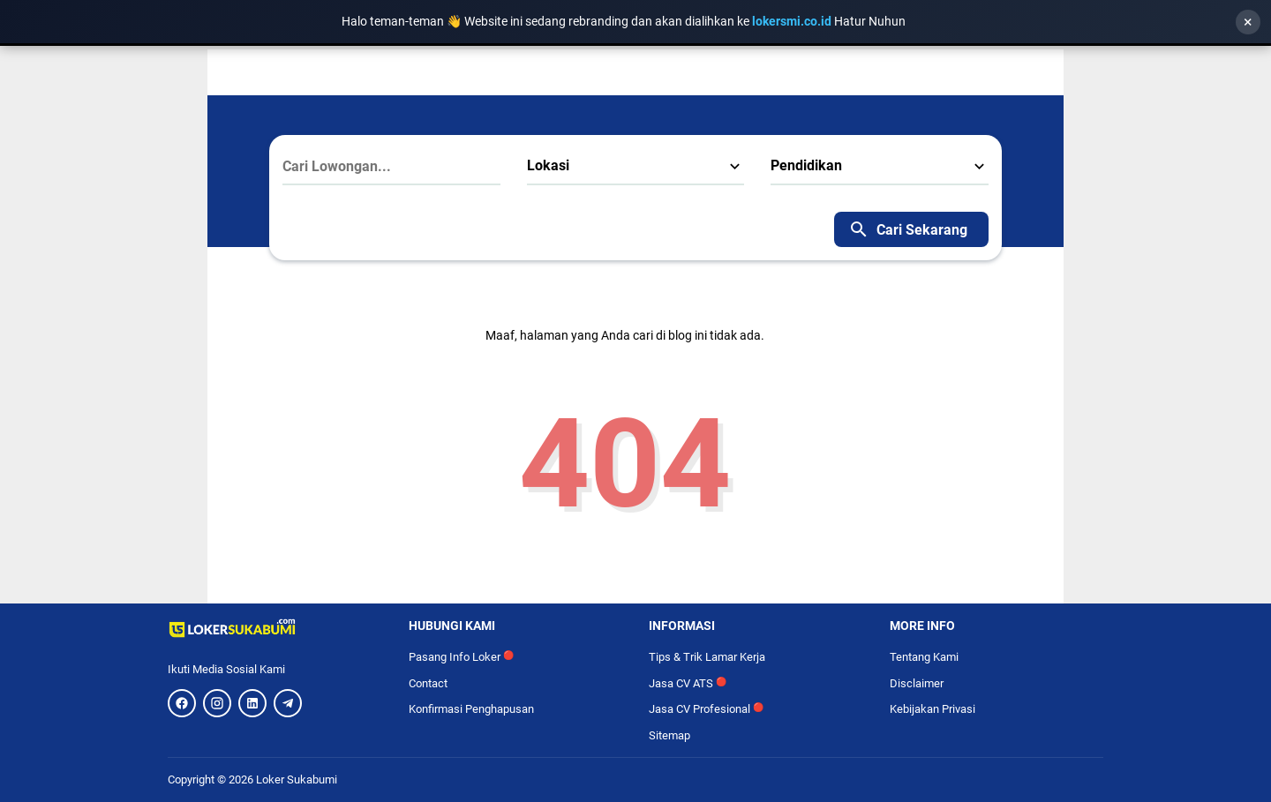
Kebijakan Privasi (932, 709)
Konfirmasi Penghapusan (471, 709)
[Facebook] (182, 703)
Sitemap (669, 735)
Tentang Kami (924, 656)
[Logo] (275, 628)
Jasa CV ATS (687, 683)
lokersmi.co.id (793, 21)
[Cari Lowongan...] (391, 166)
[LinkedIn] (252, 703)
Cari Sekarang (907, 229)
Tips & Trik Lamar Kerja (707, 656)
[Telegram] (288, 703)
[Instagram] (217, 703)
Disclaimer (917, 683)
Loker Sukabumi (296, 779)
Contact (428, 683)
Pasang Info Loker (461, 656)
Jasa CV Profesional (706, 709)
